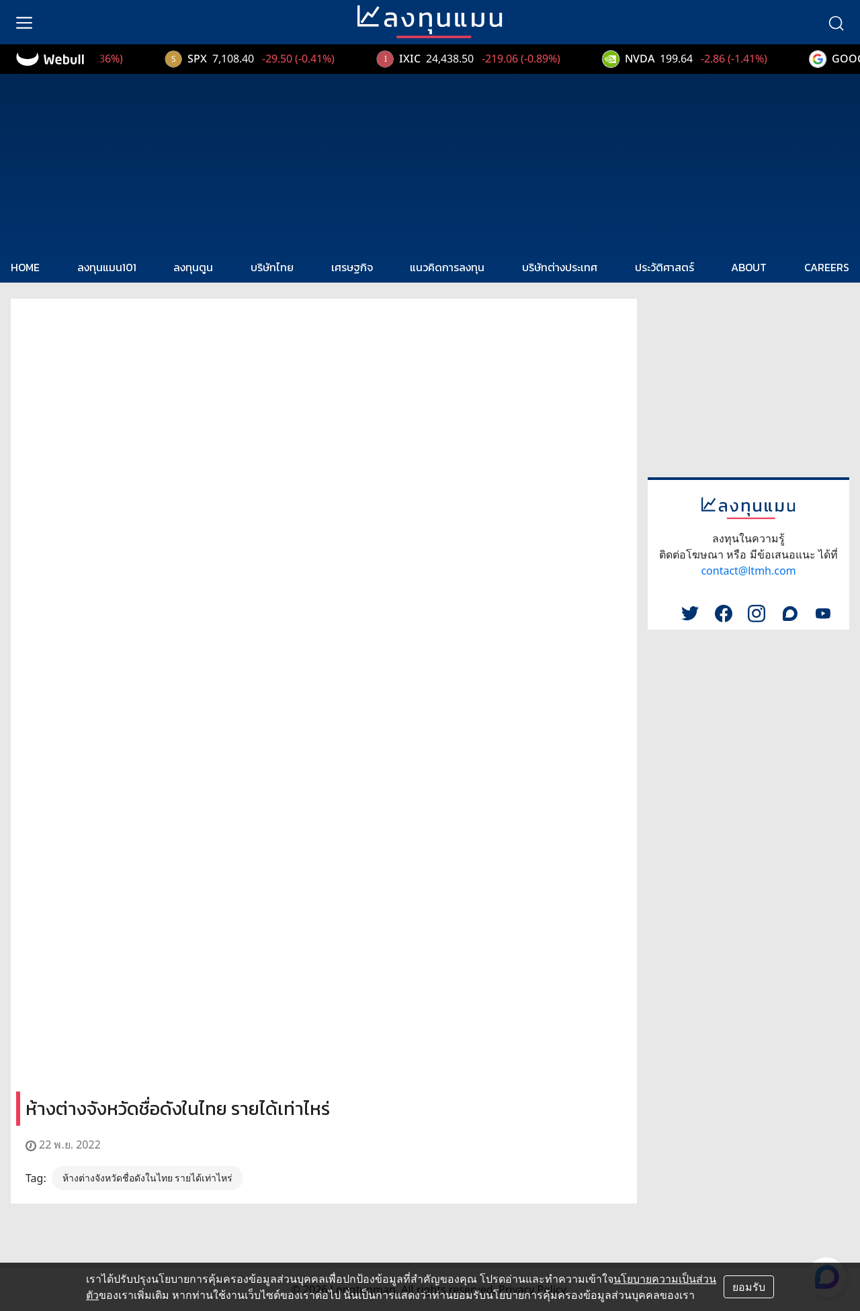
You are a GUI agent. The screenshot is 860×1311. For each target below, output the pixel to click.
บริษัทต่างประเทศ (559, 267)
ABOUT (749, 267)
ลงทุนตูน (193, 267)
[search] (835, 22)
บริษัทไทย (272, 267)
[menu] (24, 22)
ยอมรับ (748, 1286)
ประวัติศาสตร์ (664, 267)
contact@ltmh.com (748, 570)
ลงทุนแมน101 (106, 267)
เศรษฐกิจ (352, 267)
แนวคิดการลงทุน (447, 267)
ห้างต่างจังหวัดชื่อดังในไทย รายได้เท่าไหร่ (147, 1177)
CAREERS (826, 267)
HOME (25, 267)
